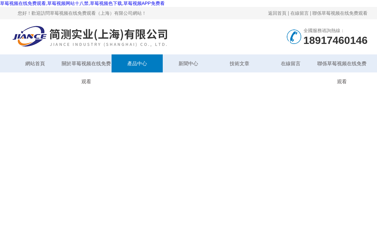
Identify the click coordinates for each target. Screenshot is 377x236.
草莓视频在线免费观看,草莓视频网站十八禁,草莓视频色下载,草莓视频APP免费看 (82, 3)
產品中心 (137, 63)
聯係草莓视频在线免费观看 (339, 13)
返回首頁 (277, 13)
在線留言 (299, 13)
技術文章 (239, 63)
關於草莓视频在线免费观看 (86, 66)
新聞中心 (188, 63)
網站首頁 (35, 63)
